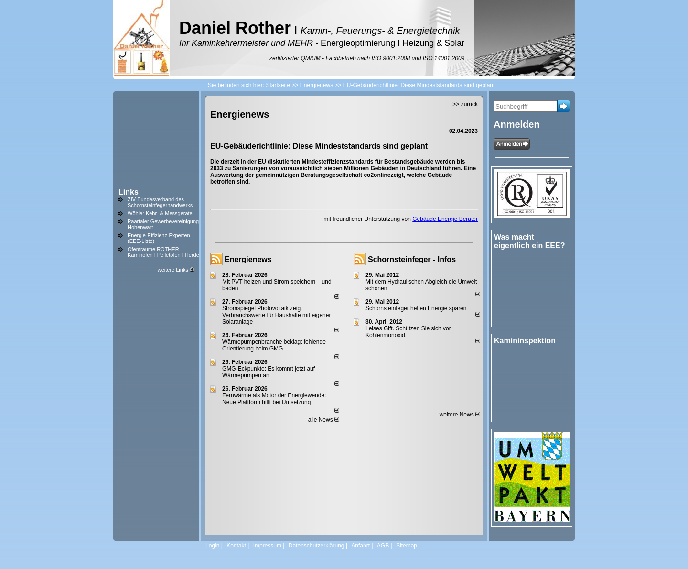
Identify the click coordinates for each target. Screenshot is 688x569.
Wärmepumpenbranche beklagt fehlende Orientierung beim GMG (274, 345)
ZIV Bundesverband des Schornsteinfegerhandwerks (160, 202)
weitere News (460, 414)
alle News (323, 419)
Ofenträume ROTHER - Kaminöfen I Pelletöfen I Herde (163, 252)
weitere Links (176, 270)
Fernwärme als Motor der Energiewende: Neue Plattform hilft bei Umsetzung (274, 398)
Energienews (248, 259)
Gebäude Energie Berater (445, 219)
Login (212, 545)
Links (128, 192)
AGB (383, 545)
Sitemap (406, 545)
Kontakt (236, 545)
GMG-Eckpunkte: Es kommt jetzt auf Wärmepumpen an (268, 372)
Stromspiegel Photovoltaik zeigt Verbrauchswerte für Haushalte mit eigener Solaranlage (276, 315)
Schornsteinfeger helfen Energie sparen (416, 308)
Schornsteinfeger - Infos (412, 259)
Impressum (267, 545)
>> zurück (465, 104)
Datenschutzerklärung (316, 545)
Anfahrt (360, 545)
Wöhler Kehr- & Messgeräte (160, 213)
